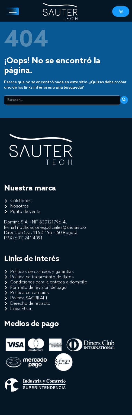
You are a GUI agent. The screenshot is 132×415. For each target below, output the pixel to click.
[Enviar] (124, 100)
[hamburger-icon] (13, 11)
